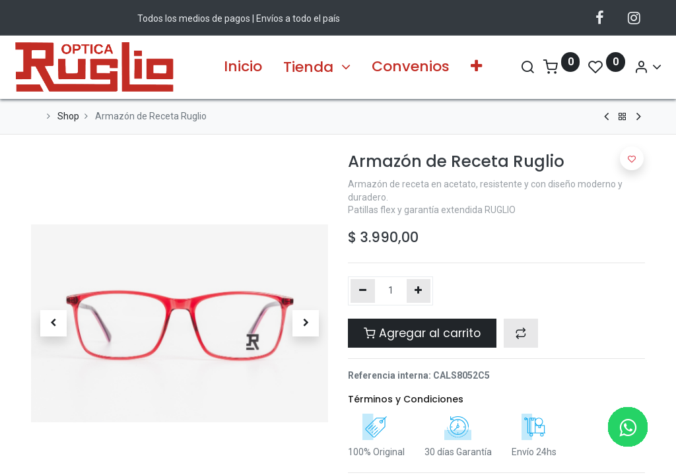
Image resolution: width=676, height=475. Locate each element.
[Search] (511, 67)
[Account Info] (631, 67)
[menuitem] (243, 66)
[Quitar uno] (363, 291)
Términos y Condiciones (405, 399)
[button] (476, 66)
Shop (68, 116)
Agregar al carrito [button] (422, 333)
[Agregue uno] (419, 291)
